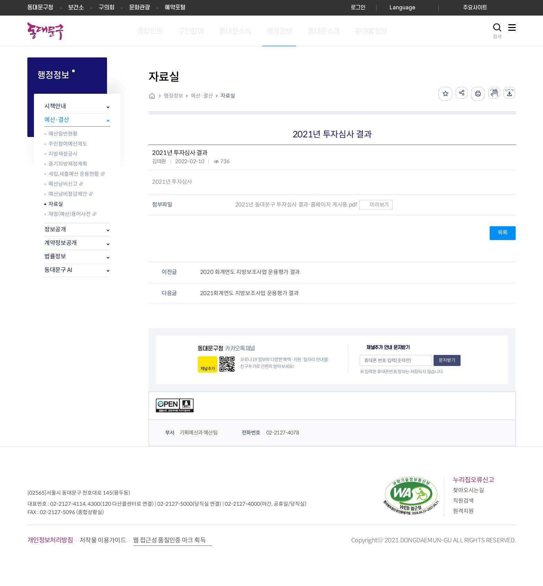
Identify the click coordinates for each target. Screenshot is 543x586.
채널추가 (208, 368)
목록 (503, 232)
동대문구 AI (58, 270)
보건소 (76, 7)
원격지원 (463, 511)
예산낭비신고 (63, 184)
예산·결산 (56, 119)
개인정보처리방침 (50, 540)
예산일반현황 (63, 133)
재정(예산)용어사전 (69, 214)
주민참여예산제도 (67, 143)
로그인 (358, 8)
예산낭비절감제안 (67, 194)
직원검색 (463, 500)
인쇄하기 (474, 94)
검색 (497, 37)
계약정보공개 (60, 243)
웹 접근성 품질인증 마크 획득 (169, 540)
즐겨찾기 (439, 94)
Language (402, 8)
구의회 (106, 7)
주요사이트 (475, 8)
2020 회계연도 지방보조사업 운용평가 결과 (250, 272)
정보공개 (55, 229)
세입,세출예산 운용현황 (73, 174)
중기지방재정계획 (67, 164)
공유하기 (456, 94)
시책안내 (55, 106)
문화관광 (139, 7)
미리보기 (376, 204)
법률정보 (55, 256)
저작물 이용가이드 (103, 540)
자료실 (55, 204)
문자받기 (447, 360)
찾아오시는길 (468, 490)
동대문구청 (40, 7)
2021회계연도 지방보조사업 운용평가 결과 (249, 293)
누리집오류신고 (473, 480)
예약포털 (175, 7)
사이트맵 (512, 31)
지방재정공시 (63, 153)
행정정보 (173, 95)
